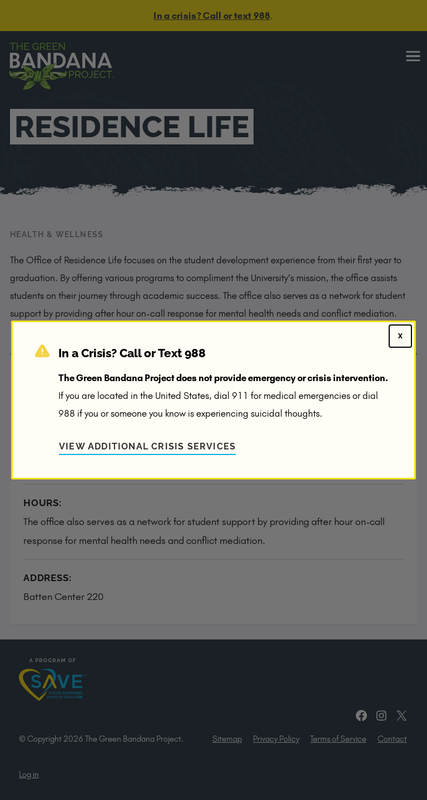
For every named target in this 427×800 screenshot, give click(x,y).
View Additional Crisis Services (147, 446)
